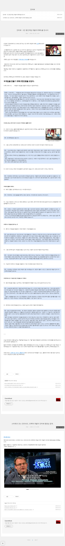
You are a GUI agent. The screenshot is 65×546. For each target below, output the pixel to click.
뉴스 (6, 503)
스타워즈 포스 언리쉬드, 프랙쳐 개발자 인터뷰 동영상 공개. (17, 17)
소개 (38, 43)
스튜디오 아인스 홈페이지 (17, 352)
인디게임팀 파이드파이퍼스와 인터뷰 (12, 385)
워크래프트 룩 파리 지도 (10, 507)
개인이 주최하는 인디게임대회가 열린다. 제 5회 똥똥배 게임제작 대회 (20, 387)
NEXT (36, 540)
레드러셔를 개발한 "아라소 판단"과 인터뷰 (14, 383)
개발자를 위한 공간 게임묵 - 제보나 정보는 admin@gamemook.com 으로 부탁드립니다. (26, 400)
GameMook (8, 398)
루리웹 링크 (7, 437)
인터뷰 (6, 380)
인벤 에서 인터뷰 (23, 59)
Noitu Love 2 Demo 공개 (10, 506)
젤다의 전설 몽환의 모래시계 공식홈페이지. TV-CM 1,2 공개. (18, 509)
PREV (28, 540)
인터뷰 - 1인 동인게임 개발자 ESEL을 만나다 (14, 14)
